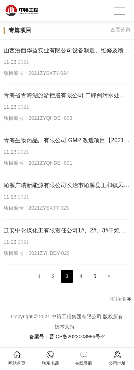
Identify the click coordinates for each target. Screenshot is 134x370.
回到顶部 (117, 298)
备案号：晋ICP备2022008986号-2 (67, 336)
